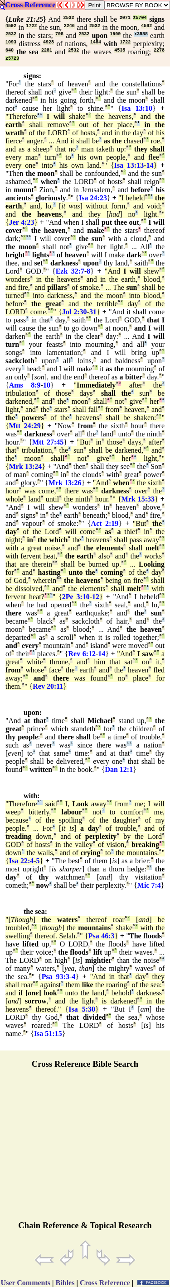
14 (150, 165)
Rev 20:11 (48, 686)
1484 (95, 42)
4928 (48, 42)
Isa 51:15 (48, 1033)
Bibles (65, 1283)
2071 (125, 17)
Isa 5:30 (81, 1009)
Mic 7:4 (149, 885)
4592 (10, 26)
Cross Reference (30, 5)
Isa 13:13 (129, 165)
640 (9, 50)
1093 (10, 42)
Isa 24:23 (93, 198)
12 (95, 597)
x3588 (141, 34)
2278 (159, 50)
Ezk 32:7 (70, 271)
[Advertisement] (85, 1148)
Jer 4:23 (21, 222)
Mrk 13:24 (25, 466)
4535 (119, 50)
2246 (69, 26)
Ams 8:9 (25, 385)
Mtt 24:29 (25, 426)
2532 (68, 17)
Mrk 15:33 (138, 499)
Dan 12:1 (119, 769)
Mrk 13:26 (65, 483)
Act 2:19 (105, 523)
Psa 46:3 (101, 936)
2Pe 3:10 (76, 597)
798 (59, 34)
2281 (46, 50)
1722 (31, 26)
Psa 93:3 (55, 976)
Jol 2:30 (74, 312)
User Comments (25, 1283)
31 (93, 312)
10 (46, 385)
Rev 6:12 (82, 654)
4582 (146, 26)
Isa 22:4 (21, 861)
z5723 (12, 58)
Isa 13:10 (136, 108)
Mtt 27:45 (47, 442)
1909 (115, 34)
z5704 (139, 17)
